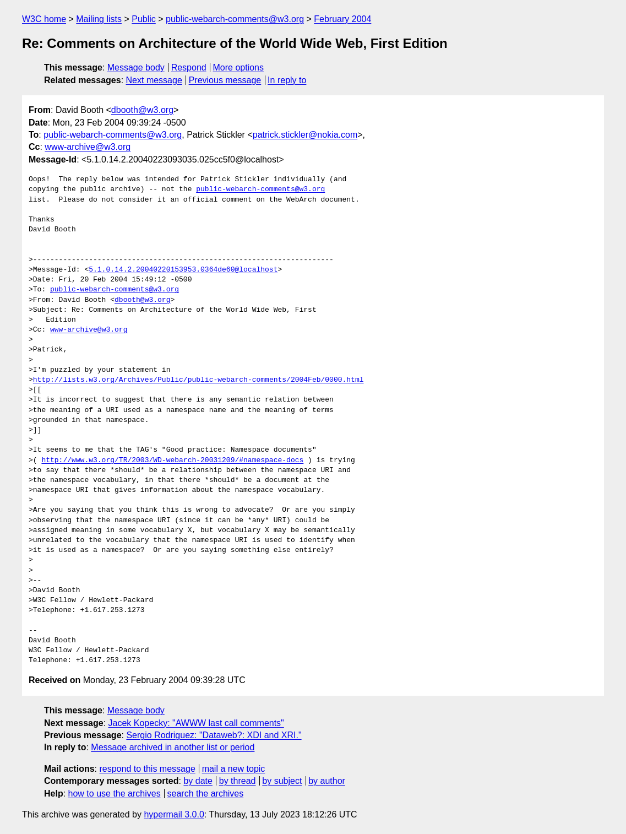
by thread (237, 781)
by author (326, 781)
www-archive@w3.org (87, 146)
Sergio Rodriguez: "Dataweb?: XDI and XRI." (213, 735)
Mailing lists (99, 19)
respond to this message (147, 768)
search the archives (205, 793)
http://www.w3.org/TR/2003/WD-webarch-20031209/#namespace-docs (172, 460)
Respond (188, 67)
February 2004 (342, 19)
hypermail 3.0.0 (174, 814)
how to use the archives (114, 793)
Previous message (225, 80)
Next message (154, 80)
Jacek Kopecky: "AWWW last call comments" (196, 723)
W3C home (44, 19)
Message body (136, 67)
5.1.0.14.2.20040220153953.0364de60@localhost (183, 270)
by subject (282, 781)
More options (238, 67)
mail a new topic (233, 768)
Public (144, 19)
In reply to (287, 80)
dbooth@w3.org (142, 110)
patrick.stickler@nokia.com (305, 134)
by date (197, 781)
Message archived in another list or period (172, 747)
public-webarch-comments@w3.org (235, 19)
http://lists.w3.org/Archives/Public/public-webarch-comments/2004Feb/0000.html (198, 380)
